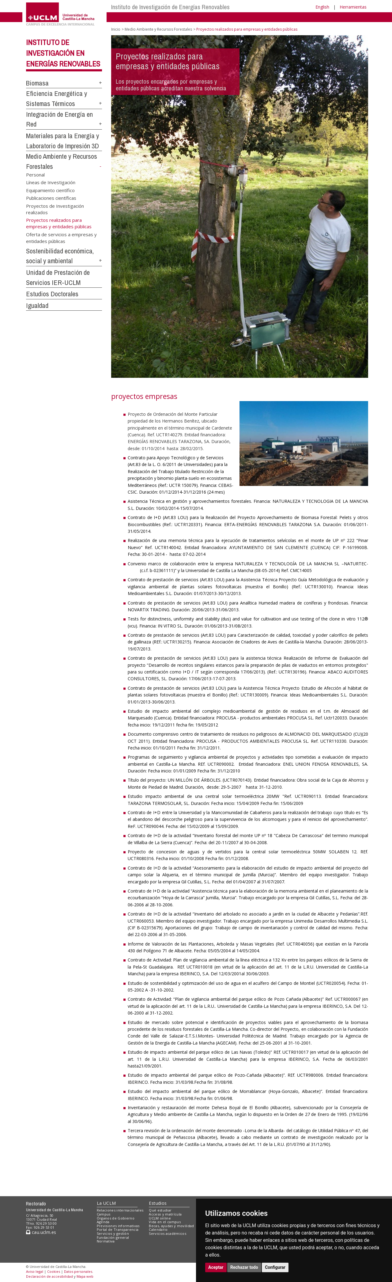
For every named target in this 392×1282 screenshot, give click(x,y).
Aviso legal (34, 1271)
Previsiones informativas (118, 1225)
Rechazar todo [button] (244, 1267)
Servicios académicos (167, 1233)
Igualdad (37, 305)
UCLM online (160, 1218)
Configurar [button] (275, 1267)
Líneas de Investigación (50, 182)
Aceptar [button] (216, 1267)
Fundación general (113, 1237)
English (322, 7)
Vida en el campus (165, 1221)
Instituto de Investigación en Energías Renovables (63, 53)
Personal (35, 174)
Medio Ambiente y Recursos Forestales (158, 29)
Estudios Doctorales (52, 293)
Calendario (158, 1229)
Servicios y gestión (113, 1233)
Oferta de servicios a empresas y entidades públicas (61, 237)
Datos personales (78, 1271)
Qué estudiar (160, 1210)
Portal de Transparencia (118, 1229)
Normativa (106, 1241)
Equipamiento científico (50, 190)
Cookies (53, 1271)
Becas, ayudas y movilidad (171, 1225)
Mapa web (85, 1276)
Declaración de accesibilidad (49, 1276)
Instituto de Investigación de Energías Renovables (170, 7)
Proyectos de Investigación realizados (55, 209)
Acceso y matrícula (165, 1214)
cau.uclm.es (41, 1232)
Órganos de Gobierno (115, 1218)
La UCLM (106, 1203)
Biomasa (37, 83)
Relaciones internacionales (120, 1210)
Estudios (158, 1203)
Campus (104, 1214)
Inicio (115, 29)
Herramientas (353, 7)
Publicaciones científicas (51, 198)
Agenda (103, 1221)
